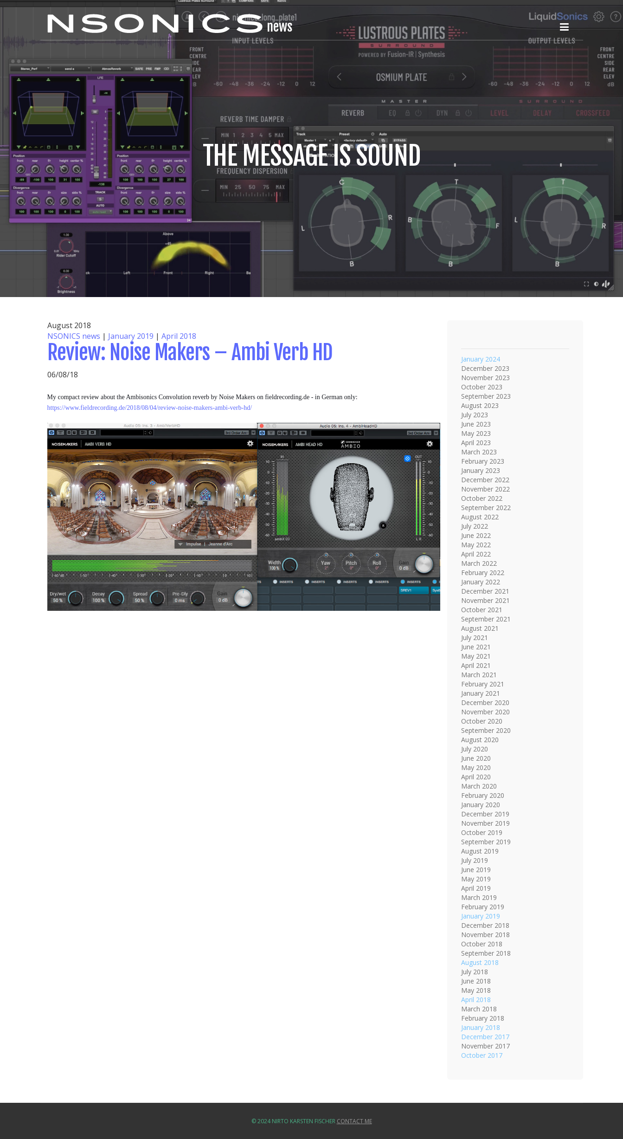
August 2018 (480, 962)
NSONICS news (73, 336)
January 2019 (131, 336)
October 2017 (481, 1055)
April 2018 (178, 336)
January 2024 (480, 359)
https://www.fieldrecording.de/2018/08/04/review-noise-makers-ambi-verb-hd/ (149, 407)
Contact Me (354, 1121)
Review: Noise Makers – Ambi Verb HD (189, 352)
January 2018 (480, 1027)
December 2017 (485, 1036)
